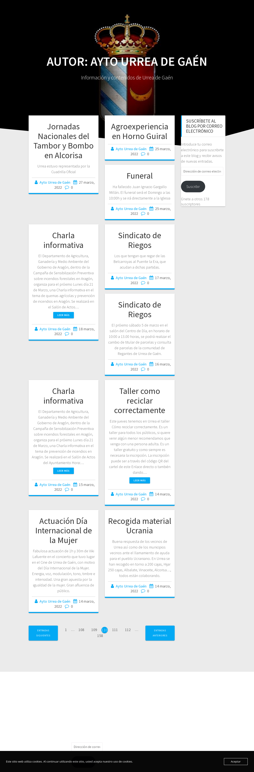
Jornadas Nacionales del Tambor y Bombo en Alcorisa (63, 141)
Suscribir (193, 186)
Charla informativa (63, 240)
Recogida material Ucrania (139, 526)
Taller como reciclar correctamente (139, 400)
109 (95, 629)
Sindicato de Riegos (139, 240)
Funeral (139, 175)
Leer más (63, 315)
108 (82, 629)
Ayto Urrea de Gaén (55, 182)
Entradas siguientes (43, 633)
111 (116, 629)
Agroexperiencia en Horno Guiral (139, 131)
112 (129, 629)
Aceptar (236, 761)
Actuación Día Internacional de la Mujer (63, 530)
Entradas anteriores (160, 633)
